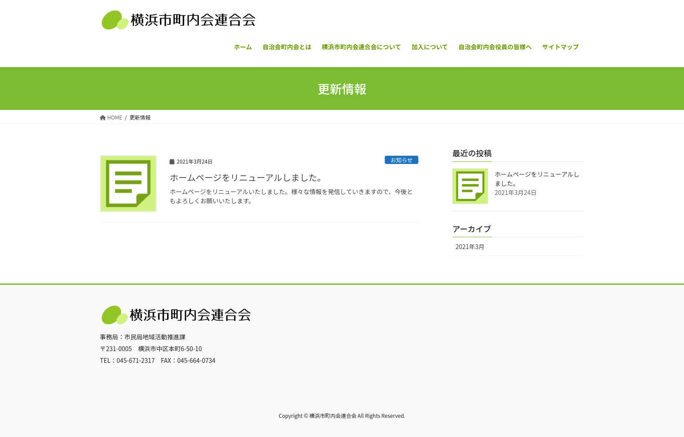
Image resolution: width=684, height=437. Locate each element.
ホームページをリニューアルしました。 (248, 177)
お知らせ (401, 160)
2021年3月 (470, 246)
